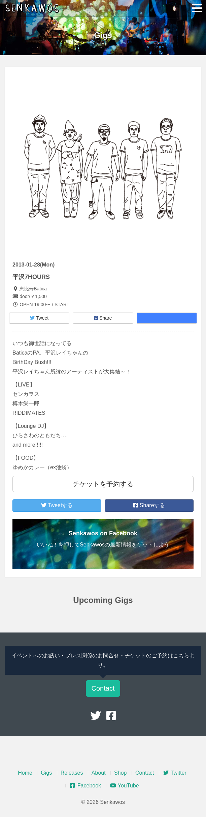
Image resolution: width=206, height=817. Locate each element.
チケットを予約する (103, 484)
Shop (120, 773)
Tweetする (57, 505)
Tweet (39, 318)
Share (103, 318)
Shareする (149, 505)
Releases (72, 773)
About (99, 773)
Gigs (46, 773)
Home (25, 773)
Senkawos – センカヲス (33, 8)
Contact (103, 688)
